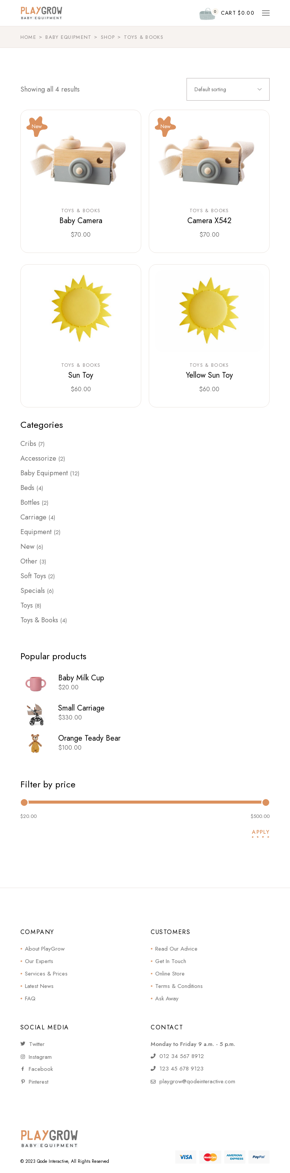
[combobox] (228, 89)
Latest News (39, 986)
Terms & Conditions (179, 986)
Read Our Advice (176, 949)
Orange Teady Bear (89, 738)
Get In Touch (170, 961)
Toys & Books (81, 211)
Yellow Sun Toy (209, 375)
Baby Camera (80, 220)
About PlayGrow (45, 949)
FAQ (30, 998)
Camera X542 (209, 220)
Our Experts (39, 961)
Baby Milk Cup (81, 677)
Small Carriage (81, 708)
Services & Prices (46, 973)
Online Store (170, 973)
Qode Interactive (52, 1161)
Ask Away (167, 998)
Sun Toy (80, 375)
